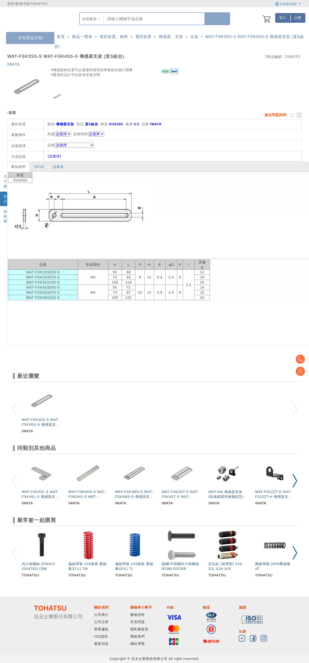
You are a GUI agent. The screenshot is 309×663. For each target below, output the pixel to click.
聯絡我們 (137, 636)
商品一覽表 (82, 37)
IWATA (13, 64)
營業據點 (101, 629)
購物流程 (137, 615)
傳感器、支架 (171, 37)
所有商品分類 (27, 38)
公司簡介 (101, 615)
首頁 (61, 37)
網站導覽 (137, 644)
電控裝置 (143, 37)
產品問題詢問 (275, 115)
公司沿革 (101, 622)
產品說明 (18, 167)
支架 (194, 37)
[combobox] (154, 18)
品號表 (58, 167)
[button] (294, 481)
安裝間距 (80, 134)
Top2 (302, 359)
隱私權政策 (139, 629)
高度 (51, 134)
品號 (71, 145)
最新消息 (101, 644)
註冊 (298, 18)
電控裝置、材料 (113, 37)
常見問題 (137, 622)
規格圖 (5, 216)
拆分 (5, 198)
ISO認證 (101, 636)
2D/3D (39, 167)
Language (288, 4)
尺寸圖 (5, 181)
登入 (282, 18)
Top (302, 371)
